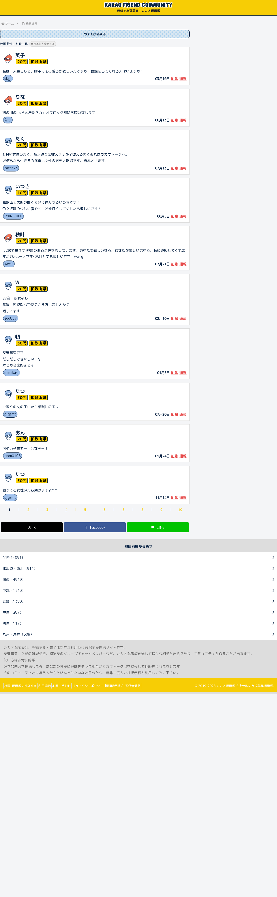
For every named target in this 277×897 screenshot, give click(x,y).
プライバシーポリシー (101, 686)
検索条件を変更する (44, 45)
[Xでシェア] (32, 528)
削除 (174, 79)
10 (180, 510)
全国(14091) (12, 558)
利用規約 (52, 686)
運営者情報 (152, 686)
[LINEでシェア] (158, 528)
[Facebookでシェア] (95, 528)
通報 (183, 79)
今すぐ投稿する (94, 34)
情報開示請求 (131, 686)
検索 (9, 686)
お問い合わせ (72, 686)
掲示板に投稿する (29, 686)
